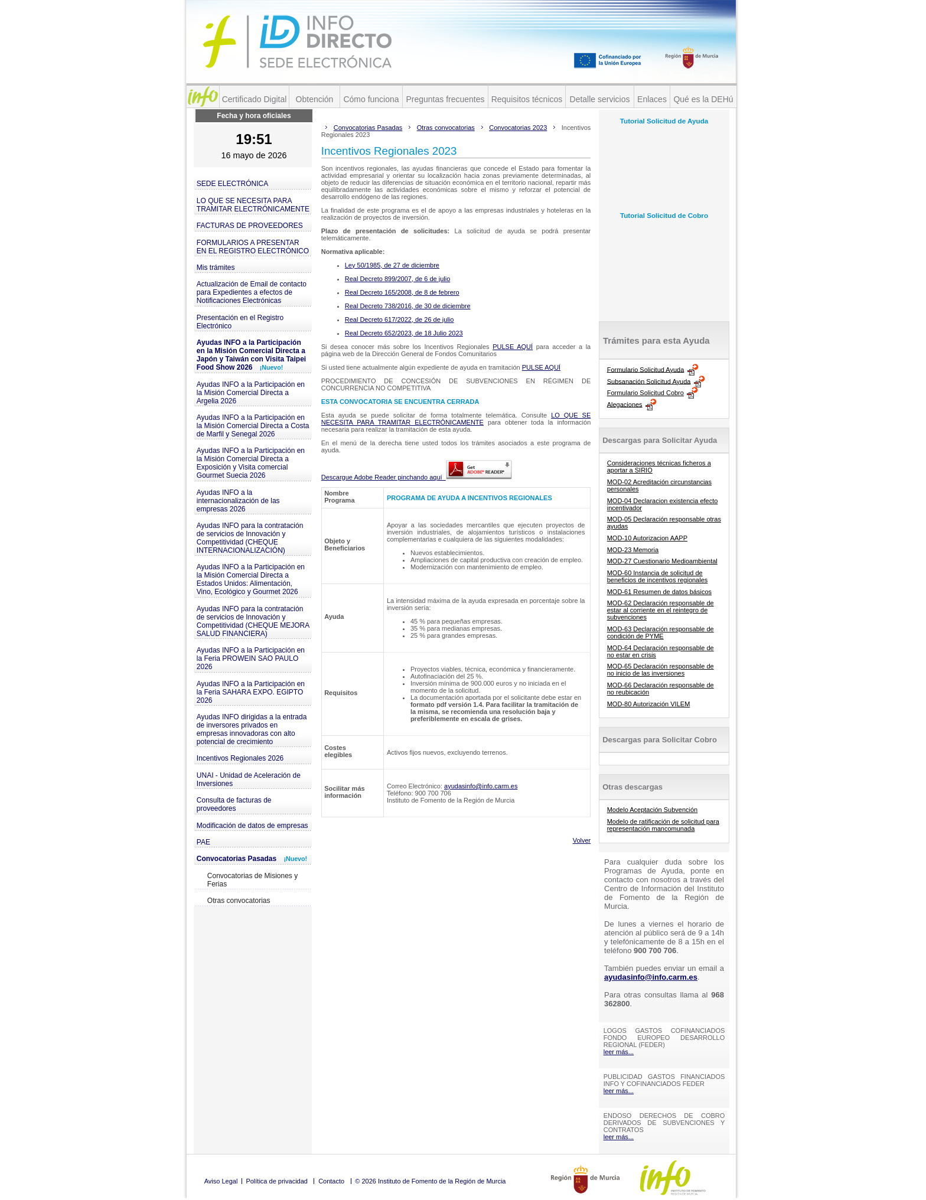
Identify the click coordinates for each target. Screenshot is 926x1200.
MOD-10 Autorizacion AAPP (647, 538)
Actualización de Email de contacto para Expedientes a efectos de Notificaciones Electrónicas (252, 292)
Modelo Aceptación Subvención (652, 809)
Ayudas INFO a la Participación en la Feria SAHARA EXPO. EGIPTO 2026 (251, 692)
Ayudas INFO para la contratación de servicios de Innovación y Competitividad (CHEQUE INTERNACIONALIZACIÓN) (250, 538)
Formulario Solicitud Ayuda (645, 369)
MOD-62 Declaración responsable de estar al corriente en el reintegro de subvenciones (660, 610)
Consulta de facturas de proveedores (234, 804)
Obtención (315, 99)
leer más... (619, 1051)
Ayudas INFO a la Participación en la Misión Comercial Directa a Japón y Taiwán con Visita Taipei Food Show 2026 (251, 354)
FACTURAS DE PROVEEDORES (250, 225)
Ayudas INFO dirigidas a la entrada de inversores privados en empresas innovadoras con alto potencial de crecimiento (252, 729)
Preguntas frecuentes (445, 99)
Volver (582, 840)
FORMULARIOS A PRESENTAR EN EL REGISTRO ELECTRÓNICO (253, 247)
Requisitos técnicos (527, 99)
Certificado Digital (254, 99)
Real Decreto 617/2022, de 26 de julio (399, 319)
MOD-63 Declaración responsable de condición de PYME (660, 632)
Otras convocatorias (238, 900)
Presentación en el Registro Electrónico (240, 322)
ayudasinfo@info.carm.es (480, 786)
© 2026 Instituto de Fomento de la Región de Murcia (430, 1181)
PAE (203, 842)
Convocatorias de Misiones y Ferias (252, 880)
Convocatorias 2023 (518, 127)
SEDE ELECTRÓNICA (232, 184)
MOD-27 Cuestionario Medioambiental (662, 561)
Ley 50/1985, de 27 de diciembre (392, 265)
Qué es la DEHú (703, 99)
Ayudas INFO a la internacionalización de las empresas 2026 (238, 500)
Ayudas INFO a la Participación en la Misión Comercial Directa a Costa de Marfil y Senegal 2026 (253, 425)
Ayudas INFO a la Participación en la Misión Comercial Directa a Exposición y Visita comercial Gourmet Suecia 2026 (251, 463)
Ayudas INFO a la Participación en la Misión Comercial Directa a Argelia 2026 (251, 392)
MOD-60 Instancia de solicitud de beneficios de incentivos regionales (657, 576)
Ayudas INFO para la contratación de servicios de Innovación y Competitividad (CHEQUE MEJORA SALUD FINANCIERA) (253, 621)
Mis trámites (216, 267)
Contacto (331, 1181)
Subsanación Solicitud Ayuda (649, 380)
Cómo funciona (371, 99)
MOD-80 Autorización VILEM (648, 703)
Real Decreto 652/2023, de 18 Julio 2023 (404, 333)
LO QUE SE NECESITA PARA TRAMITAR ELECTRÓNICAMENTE (253, 205)
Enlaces (652, 99)
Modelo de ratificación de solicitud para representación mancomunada (663, 825)
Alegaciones (625, 403)
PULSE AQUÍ (513, 346)
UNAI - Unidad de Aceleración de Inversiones (249, 779)
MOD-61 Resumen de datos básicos (659, 591)
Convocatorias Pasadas (252, 859)
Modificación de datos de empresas (252, 825)
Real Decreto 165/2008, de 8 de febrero (402, 292)
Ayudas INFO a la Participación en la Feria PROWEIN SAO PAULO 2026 (251, 658)
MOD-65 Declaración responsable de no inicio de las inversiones (660, 670)
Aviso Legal (221, 1181)
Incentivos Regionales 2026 (240, 758)
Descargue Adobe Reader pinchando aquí (416, 477)
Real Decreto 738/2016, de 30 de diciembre (408, 305)
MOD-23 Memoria (632, 549)
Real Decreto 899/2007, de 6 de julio (398, 278)
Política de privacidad (277, 1181)
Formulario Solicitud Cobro (645, 392)
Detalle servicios (600, 99)
